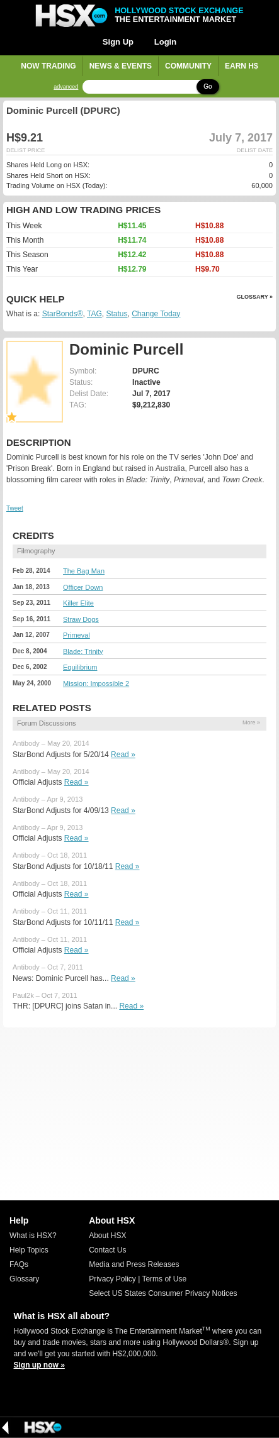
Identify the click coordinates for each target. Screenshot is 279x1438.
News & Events (120, 66)
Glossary (24, 1279)
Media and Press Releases (134, 1264)
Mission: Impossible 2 (96, 683)
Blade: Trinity (83, 651)
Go (207, 86)
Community (188, 66)
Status (116, 313)
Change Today (156, 313)
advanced (66, 87)
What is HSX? (33, 1235)
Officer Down (83, 587)
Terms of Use (164, 1279)
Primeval (76, 635)
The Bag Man (84, 571)
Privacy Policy (112, 1279)
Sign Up (118, 42)
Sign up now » (39, 1365)
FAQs (18, 1264)
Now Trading (48, 66)
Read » (123, 754)
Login (165, 42)
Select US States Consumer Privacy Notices (163, 1293)
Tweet (14, 508)
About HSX (107, 1235)
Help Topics (28, 1250)
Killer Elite (78, 603)
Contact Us (107, 1250)
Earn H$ (241, 66)
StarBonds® (62, 313)
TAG (94, 313)
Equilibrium (80, 667)
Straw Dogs (81, 619)
